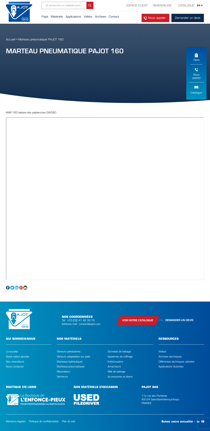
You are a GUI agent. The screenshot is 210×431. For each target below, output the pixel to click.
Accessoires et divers (120, 376)
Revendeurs (162, 5)
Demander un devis (187, 18)
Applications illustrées (171, 366)
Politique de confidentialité (43, 421)
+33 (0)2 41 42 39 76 (81, 320)
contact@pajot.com (90, 324)
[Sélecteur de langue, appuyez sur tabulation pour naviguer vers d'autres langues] (200, 5)
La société (12, 351)
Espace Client (137, 5)
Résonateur (63, 371)
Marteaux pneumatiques (71, 366)
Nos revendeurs (15, 361)
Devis (196, 59)
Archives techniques (170, 356)
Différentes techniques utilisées (176, 361)
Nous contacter (15, 366)
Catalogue (196, 92)
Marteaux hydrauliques (70, 361)
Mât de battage (116, 371)
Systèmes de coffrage (120, 356)
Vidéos (162, 351)
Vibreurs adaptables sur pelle (73, 356)
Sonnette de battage (119, 351)
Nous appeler (157, 18)
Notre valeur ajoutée (17, 356)
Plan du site (68, 421)
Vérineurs (62, 376)
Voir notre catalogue (137, 320)
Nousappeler (196, 76)
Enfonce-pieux (115, 361)
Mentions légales (15, 421)
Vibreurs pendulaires (68, 351)
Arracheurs (114, 366)
